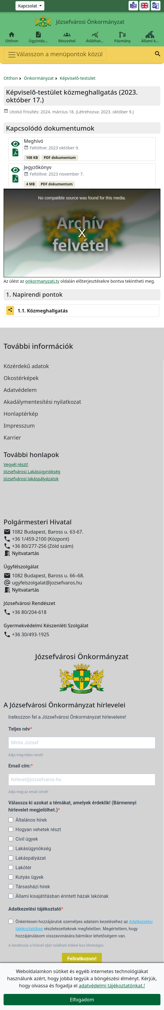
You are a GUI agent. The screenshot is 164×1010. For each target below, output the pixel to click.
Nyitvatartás (25, 553)
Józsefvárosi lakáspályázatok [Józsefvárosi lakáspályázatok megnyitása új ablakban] (31, 478)
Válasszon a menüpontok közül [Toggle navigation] (55, 54)
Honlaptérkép (21, 413)
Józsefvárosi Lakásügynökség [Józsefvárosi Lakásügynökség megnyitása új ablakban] (32, 471)
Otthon (12, 37)
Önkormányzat (39, 78)
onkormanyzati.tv (42, 281)
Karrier (12, 437)
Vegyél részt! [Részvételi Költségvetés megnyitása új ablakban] (16, 464)
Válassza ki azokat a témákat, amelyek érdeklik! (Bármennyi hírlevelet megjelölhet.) (72, 806)
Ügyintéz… (38, 37)
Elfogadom (82, 999)
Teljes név (19, 729)
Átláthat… (95, 37)
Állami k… (150, 37)
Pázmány (122, 37)
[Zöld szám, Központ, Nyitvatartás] (29, 5)
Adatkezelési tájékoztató (34, 909)
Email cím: (19, 766)
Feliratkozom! (81, 958)
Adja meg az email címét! (28, 792)
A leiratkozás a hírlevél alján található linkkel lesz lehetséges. (56, 945)
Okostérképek (21, 378)
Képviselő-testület (78, 78)
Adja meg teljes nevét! (25, 755)
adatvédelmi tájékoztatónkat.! (112, 985)
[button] (158, 55)
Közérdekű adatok (26, 366)
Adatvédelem (20, 389)
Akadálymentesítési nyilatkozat (42, 401)
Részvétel (67, 37)
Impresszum (19, 425)
